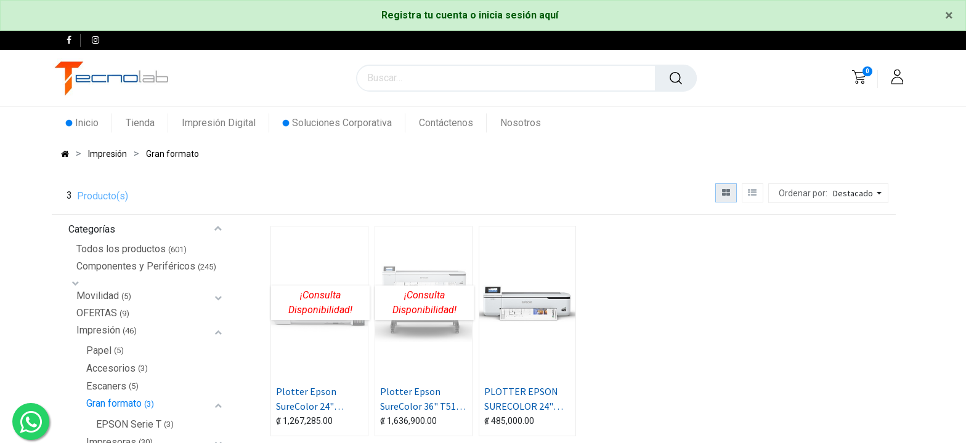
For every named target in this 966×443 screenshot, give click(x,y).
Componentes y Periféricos (135, 266)
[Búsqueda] (676, 78)
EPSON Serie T (128, 424)
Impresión (98, 330)
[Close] (949, 15)
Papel (99, 350)
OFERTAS (96, 313)
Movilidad (97, 295)
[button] (859, 193)
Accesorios (111, 368)
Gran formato (114, 403)
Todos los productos (121, 249)
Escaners (106, 386)
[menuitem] (89, 122)
